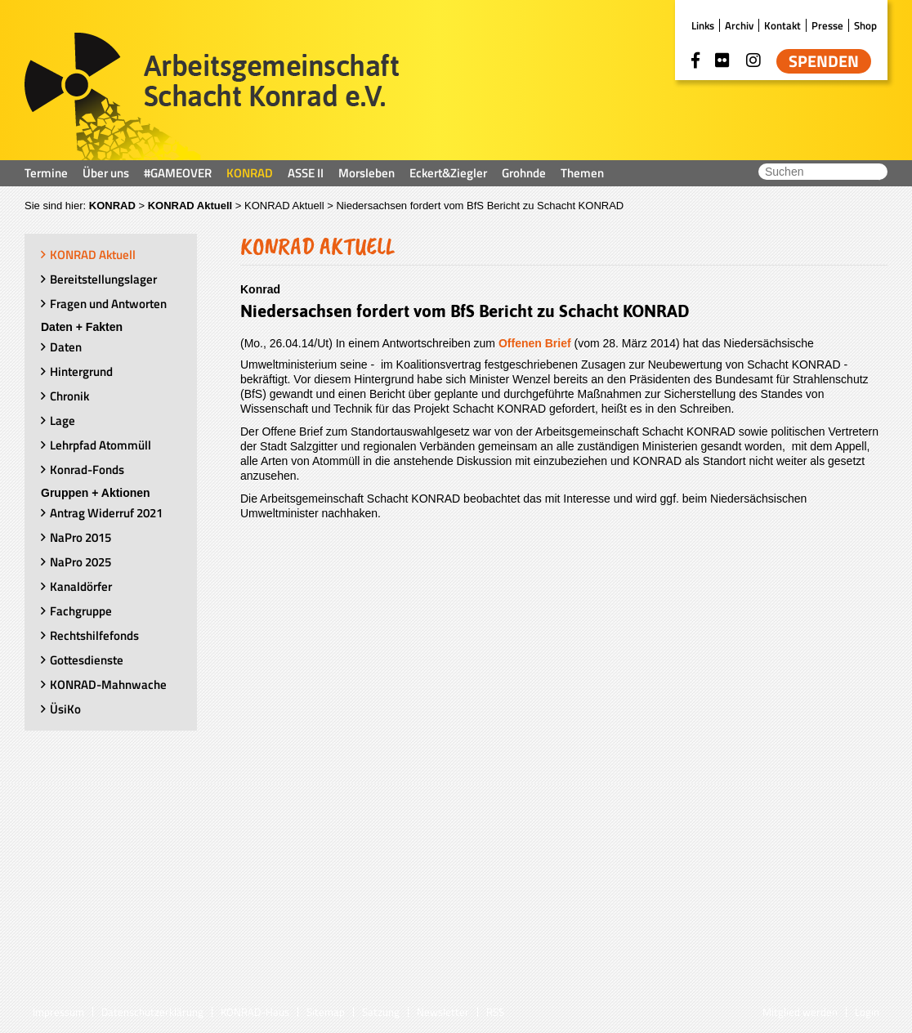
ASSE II (306, 172)
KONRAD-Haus (255, 1012)
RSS (495, 1012)
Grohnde (524, 172)
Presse (827, 25)
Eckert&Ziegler (448, 172)
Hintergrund (81, 371)
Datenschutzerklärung (152, 1012)
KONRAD (249, 172)
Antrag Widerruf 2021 (106, 512)
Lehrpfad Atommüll (100, 445)
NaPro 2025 (80, 561)
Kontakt (782, 25)
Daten (66, 347)
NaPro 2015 (80, 537)
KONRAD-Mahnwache (108, 684)
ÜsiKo (65, 709)
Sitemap (325, 1012)
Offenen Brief (534, 343)
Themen (582, 172)
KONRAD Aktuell (190, 205)
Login (867, 1012)
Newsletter (443, 1012)
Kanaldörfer (81, 586)
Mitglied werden (800, 1012)
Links (702, 25)
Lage (62, 420)
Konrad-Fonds (87, 469)
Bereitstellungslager (103, 279)
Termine (46, 172)
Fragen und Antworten (108, 303)
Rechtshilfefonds (94, 635)
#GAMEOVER (178, 172)
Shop (865, 25)
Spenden (824, 61)
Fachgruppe (81, 610)
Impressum (58, 1012)
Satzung (381, 1012)
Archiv (739, 25)
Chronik (69, 396)
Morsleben (366, 172)
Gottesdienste (86, 660)
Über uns (106, 172)
